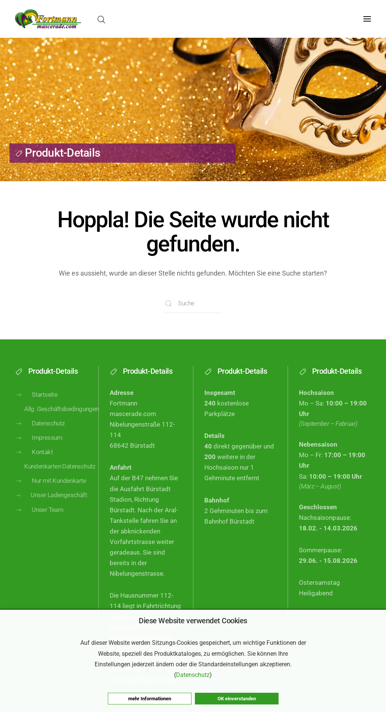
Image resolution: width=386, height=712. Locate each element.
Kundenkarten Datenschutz (55, 475)
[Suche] (193, 303)
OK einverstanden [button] (237, 698)
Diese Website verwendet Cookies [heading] (193, 620)
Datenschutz (40, 433)
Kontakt (34, 461)
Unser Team (39, 519)
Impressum (39, 447)
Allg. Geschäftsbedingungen (55, 418)
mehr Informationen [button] (149, 698)
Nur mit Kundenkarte (50, 490)
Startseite (36, 404)
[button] (367, 19)
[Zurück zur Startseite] (48, 19)
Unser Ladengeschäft (51, 504)
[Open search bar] (101, 19)
